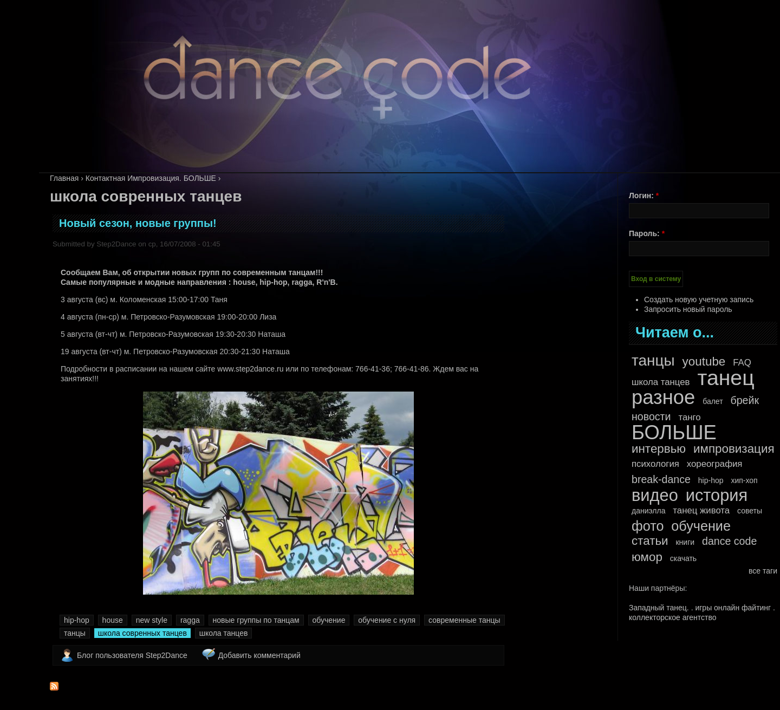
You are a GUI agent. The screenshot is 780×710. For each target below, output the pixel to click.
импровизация (734, 449)
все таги (763, 570)
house (112, 620)
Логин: (644, 195)
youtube (704, 362)
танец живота (701, 510)
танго (689, 417)
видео (655, 495)
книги (684, 542)
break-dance (661, 479)
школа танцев (223, 633)
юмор (647, 557)
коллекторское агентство (673, 617)
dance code (729, 541)
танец (725, 378)
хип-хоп (744, 480)
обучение (329, 620)
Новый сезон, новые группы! (138, 223)
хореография (715, 464)
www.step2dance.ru (250, 368)
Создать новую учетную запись (698, 299)
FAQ (742, 362)
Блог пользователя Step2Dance (132, 655)
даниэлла (648, 510)
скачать (683, 558)
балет (713, 401)
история (717, 495)
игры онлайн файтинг (733, 607)
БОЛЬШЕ (674, 433)
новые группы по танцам (256, 620)
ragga (190, 620)
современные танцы (464, 620)
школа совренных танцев (142, 633)
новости (651, 416)
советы (749, 510)
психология (655, 464)
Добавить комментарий (259, 655)
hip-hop (76, 620)
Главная (64, 178)
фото (648, 526)
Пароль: (647, 233)
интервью (659, 449)
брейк (745, 400)
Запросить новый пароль (688, 309)
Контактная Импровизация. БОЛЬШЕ (151, 178)
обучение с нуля (386, 620)
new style (151, 620)
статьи (650, 541)
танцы (75, 633)
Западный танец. (659, 607)
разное (663, 397)
